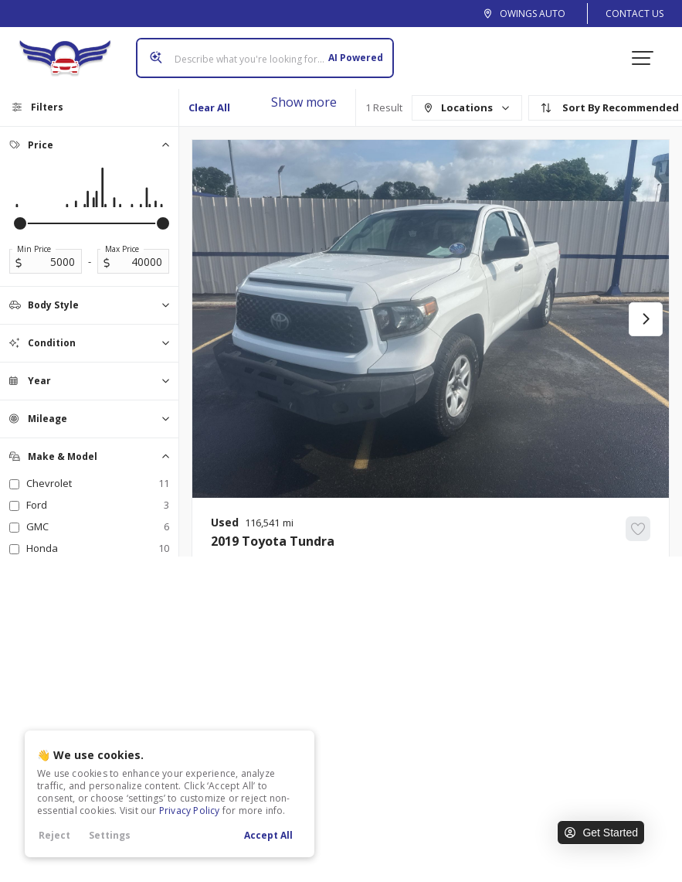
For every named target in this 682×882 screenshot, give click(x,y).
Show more (304, 102)
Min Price (34, 249)
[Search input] (264, 58)
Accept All (268, 835)
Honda (97, 548)
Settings (110, 835)
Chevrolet (97, 483)
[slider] (20, 223)
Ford (97, 505)
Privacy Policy (189, 810)
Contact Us (634, 13)
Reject (54, 835)
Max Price (122, 249)
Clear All (209, 107)
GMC (97, 526)
